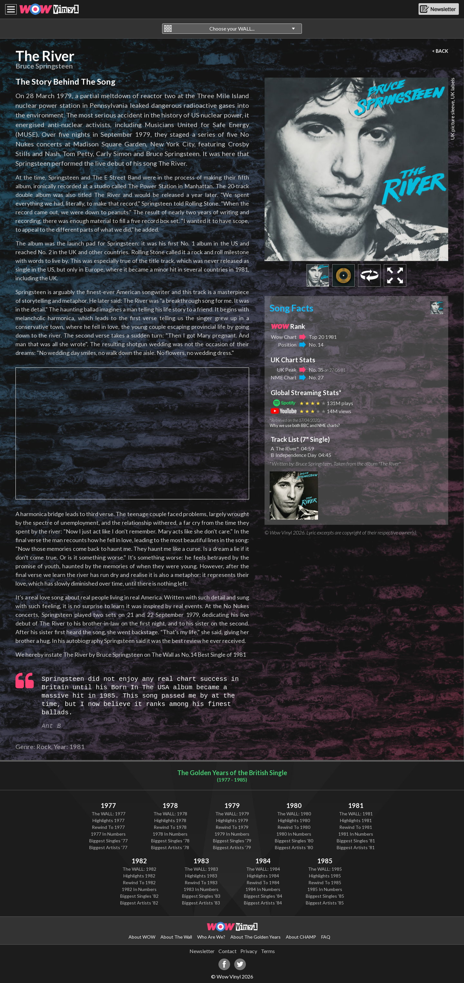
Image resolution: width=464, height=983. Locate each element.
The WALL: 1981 (356, 813)
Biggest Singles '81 (356, 840)
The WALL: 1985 (325, 869)
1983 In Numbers (201, 889)
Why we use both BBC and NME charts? (305, 425)
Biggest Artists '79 (232, 847)
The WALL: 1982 (139, 869)
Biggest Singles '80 (294, 840)
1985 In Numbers (324, 889)
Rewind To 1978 (170, 827)
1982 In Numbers (139, 889)
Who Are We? (211, 937)
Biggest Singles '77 (108, 840)
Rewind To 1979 (232, 827)
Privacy (248, 951)
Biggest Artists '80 (294, 847)
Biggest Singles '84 (263, 896)
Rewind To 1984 (263, 882)
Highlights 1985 (325, 875)
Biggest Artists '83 (201, 902)
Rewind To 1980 (293, 827)
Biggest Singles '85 (325, 896)
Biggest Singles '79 (232, 840)
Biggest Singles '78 (170, 840)
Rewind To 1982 (139, 882)
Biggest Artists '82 (139, 902)
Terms (268, 951)
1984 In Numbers (263, 889)
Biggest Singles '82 (139, 896)
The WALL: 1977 (108, 813)
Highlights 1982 (139, 875)
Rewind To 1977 (108, 827)
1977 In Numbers (108, 834)
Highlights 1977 (108, 820)
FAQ (325, 937)
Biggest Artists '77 (108, 847)
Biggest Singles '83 (201, 896)
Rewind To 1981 (355, 827)
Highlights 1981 (356, 820)
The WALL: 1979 (232, 813)
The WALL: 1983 (201, 869)
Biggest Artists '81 (356, 847)
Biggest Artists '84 (263, 902)
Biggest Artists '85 (325, 902)
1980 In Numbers (293, 834)
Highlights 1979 (232, 820)
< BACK (440, 51)
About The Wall (176, 937)
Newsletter (202, 951)
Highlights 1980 (294, 820)
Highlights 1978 (170, 820)
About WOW (142, 937)
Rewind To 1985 (324, 882)
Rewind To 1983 (201, 882)
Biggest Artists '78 (170, 847)
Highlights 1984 (263, 875)
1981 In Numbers (355, 834)
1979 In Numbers (232, 834)
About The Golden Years (255, 937)
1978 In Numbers (170, 834)
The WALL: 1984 (263, 869)
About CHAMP (301, 937)
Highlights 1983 (201, 875)
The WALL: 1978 (170, 813)
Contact (227, 951)
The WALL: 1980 (294, 813)
